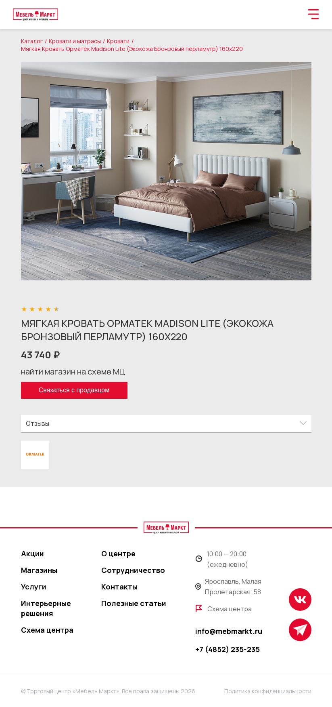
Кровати (118, 41)
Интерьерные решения (46, 608)
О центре (118, 553)
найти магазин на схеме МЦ (73, 371)
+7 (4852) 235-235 (227, 649)
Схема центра (47, 630)
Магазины (39, 570)
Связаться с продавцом (74, 390)
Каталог (32, 41)
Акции (32, 553)
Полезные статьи (133, 603)
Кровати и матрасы (75, 41)
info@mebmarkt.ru (228, 631)
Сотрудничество (133, 570)
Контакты (119, 586)
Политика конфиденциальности (267, 691)
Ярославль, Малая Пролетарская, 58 (228, 586)
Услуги (33, 586)
